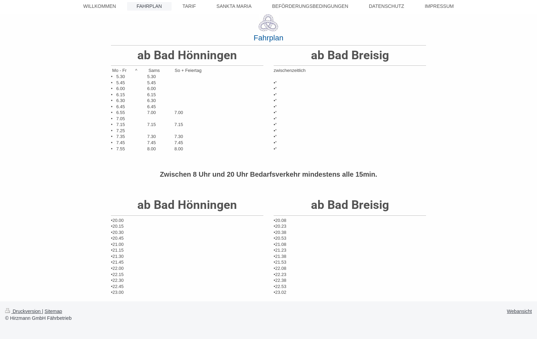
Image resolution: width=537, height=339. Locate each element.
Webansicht (519, 311)
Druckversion (23, 311)
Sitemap (53, 311)
